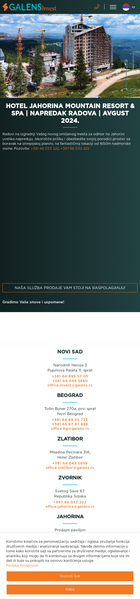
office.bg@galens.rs (70, 428)
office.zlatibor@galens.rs (70, 468)
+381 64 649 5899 (70, 463)
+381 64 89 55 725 (70, 420)
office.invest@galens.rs (70, 385)
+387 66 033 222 (74, 148)
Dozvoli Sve (70, 576)
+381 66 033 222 (45, 148)
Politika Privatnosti (22, 565)
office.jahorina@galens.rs (70, 507)
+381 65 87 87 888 (70, 424)
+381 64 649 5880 (70, 381)
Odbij (70, 589)
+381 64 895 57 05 (70, 376)
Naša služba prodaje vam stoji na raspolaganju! (70, 288)
